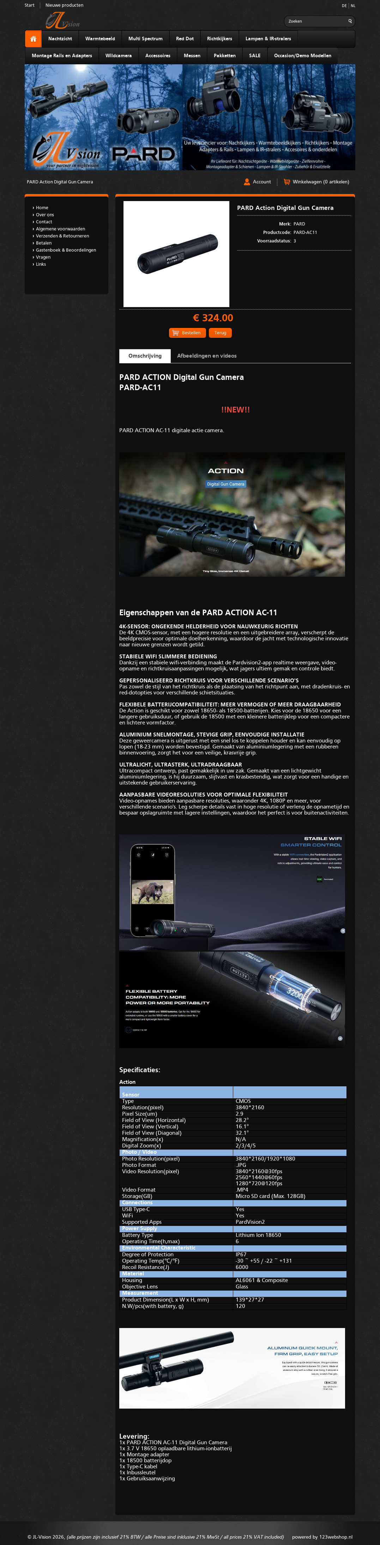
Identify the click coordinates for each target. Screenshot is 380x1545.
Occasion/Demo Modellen (302, 55)
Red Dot (185, 38)
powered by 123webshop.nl (322, 1537)
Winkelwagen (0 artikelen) (321, 182)
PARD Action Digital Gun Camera (60, 182)
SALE (255, 55)
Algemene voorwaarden (60, 229)
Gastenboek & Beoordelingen (66, 250)
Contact (44, 222)
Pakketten (225, 55)
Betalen (44, 243)
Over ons (45, 215)
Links (41, 264)
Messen (192, 55)
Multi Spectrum (145, 38)
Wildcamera (118, 55)
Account (262, 182)
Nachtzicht (60, 38)
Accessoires (157, 55)
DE (344, 6)
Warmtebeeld (100, 38)
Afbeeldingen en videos (207, 356)
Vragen (43, 257)
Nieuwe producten (64, 5)
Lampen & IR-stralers (268, 38)
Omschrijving (145, 356)
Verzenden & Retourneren (62, 236)
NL (353, 6)
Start (30, 5)
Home (42, 208)
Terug (220, 333)
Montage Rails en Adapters (62, 55)
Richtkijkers (219, 38)
